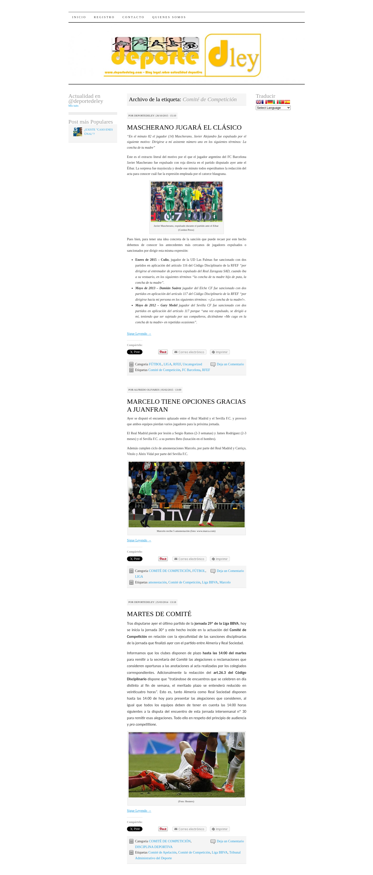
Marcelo (225, 582)
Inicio (79, 17)
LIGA (167, 364)
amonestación (157, 582)
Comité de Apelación (162, 852)
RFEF (177, 364)
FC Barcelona (191, 370)
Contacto (133, 17)
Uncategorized (192, 364)
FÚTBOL (155, 364)
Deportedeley (144, 115)
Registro (104, 17)
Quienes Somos (169, 17)
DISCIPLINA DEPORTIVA (154, 847)
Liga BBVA (210, 582)
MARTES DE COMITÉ (159, 614)
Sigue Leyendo (139, 333)
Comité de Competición (164, 370)
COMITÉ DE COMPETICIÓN (170, 571)
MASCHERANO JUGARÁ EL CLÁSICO (184, 127)
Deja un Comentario (230, 364)
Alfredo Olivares (146, 389)
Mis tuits (73, 105)
